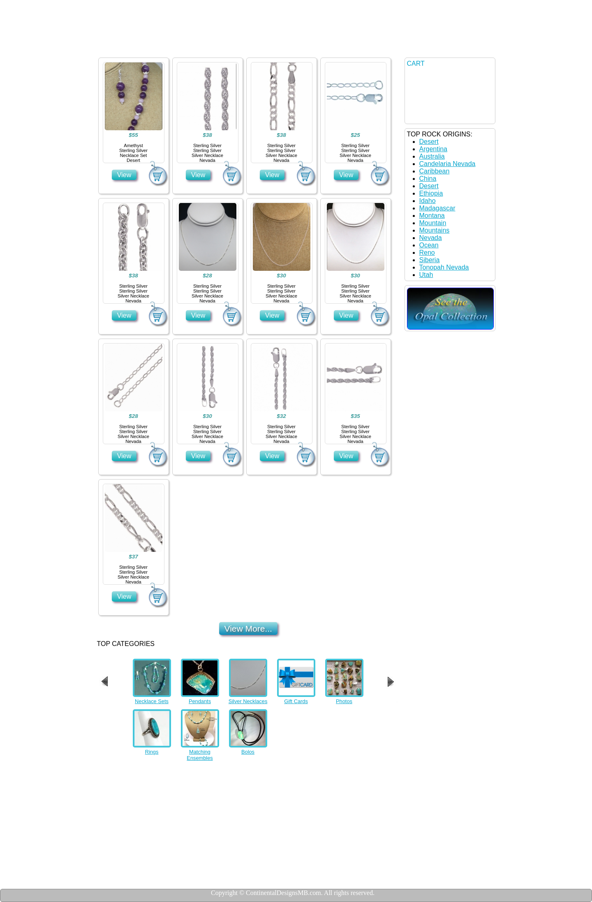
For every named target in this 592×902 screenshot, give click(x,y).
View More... (248, 628)
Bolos (247, 752)
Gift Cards (296, 701)
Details (231, 47)
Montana (432, 215)
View (124, 174)
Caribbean (434, 171)
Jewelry (180, 47)
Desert (429, 141)
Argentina (433, 148)
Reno (427, 252)
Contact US (288, 47)
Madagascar (437, 208)
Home (130, 47)
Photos (344, 701)
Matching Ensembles (200, 755)
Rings (152, 752)
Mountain (432, 222)
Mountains (434, 230)
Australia (432, 156)
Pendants (200, 701)
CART (416, 63)
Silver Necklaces (248, 701)
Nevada (430, 237)
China (428, 178)
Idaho (427, 200)
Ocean (429, 245)
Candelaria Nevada (447, 163)
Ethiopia (431, 193)
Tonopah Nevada (444, 267)
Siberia (429, 259)
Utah (426, 274)
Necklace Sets (152, 701)
